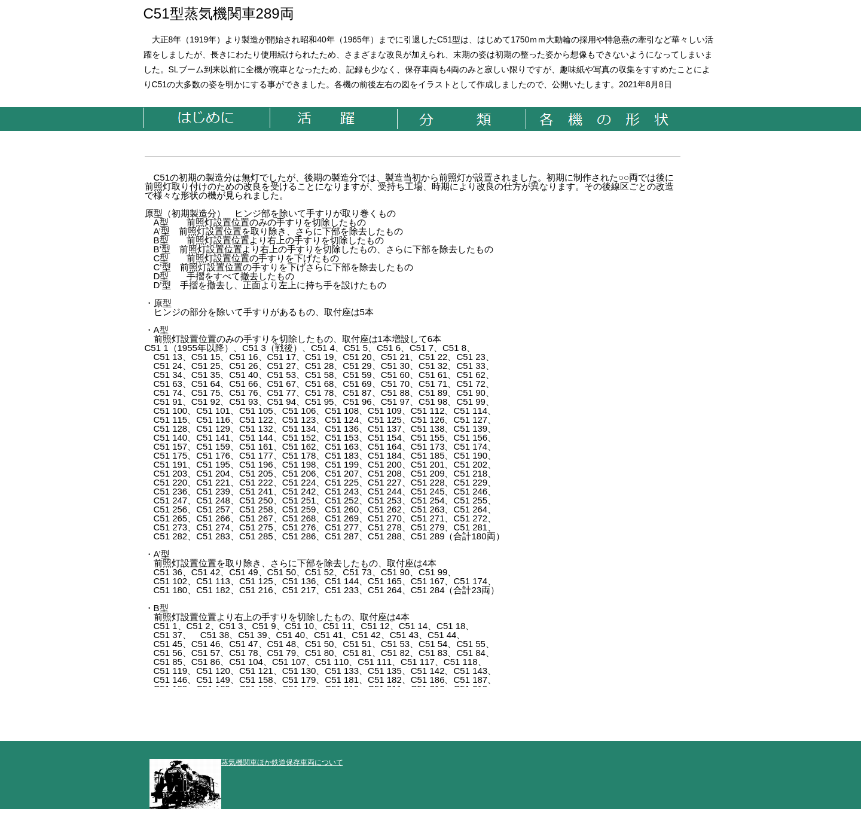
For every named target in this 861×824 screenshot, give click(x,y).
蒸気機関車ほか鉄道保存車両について (246, 762)
